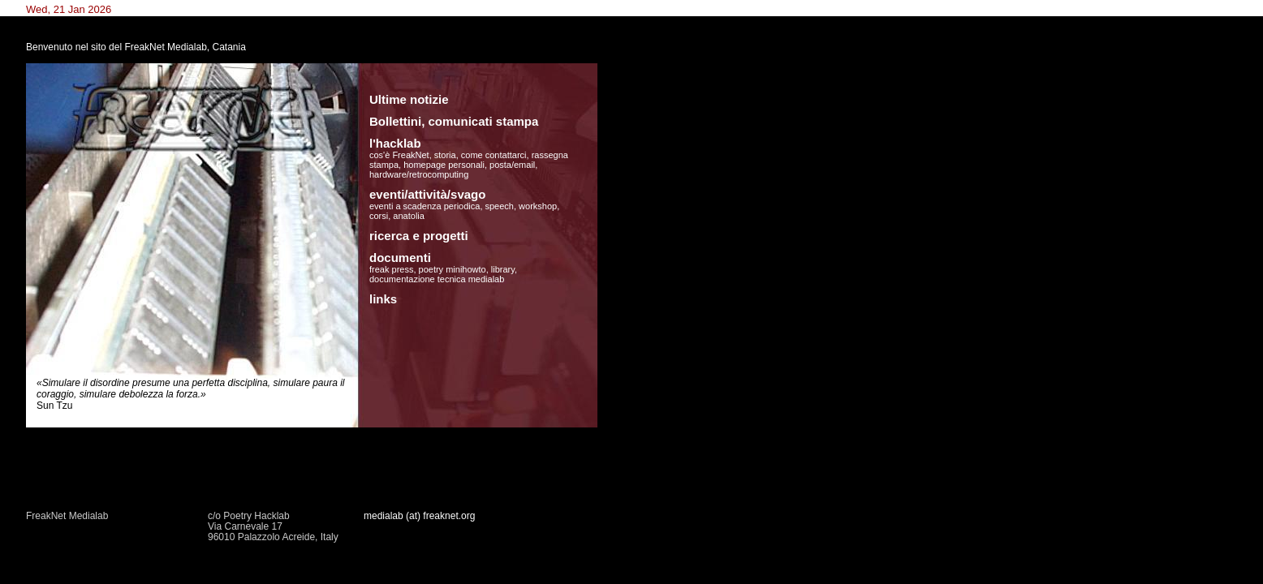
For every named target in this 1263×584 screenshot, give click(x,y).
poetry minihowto (452, 269)
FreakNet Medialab (67, 516)
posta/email (512, 165)
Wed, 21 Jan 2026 (68, 9)
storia (445, 155)
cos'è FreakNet (399, 155)
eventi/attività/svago (427, 194)
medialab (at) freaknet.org (419, 516)
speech (499, 206)
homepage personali (444, 165)
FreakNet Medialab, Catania (184, 47)
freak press (391, 269)
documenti (400, 257)
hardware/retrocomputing (418, 174)
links (383, 299)
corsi (378, 216)
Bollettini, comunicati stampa (453, 121)
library (503, 269)
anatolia (409, 216)
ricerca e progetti (418, 236)
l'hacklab (395, 143)
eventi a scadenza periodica (424, 206)
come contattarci (494, 155)
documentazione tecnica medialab (436, 279)
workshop (538, 206)
